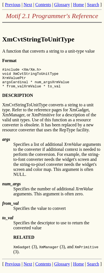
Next (28, 4)
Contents (43, 4)
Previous (13, 4)
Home (78, 4)
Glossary (62, 4)
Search (93, 4)
